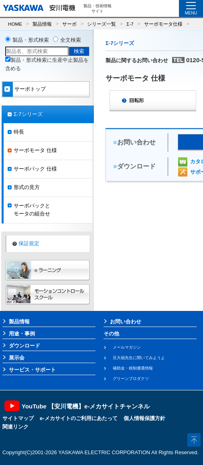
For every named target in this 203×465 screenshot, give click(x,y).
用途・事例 (22, 334)
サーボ (69, 23)
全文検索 (70, 40)
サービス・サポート (32, 370)
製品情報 (42, 23)
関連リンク (15, 427)
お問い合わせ (125, 322)
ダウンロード (24, 346)
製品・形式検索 (30, 40)
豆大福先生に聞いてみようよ (139, 357)
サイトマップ (18, 418)
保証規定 (28, 243)
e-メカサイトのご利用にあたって (79, 418)
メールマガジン (127, 347)
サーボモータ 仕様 (35, 150)
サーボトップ (30, 89)
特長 (19, 132)
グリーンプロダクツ (131, 378)
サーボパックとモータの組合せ (32, 210)
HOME (15, 23)
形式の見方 (27, 187)
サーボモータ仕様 (163, 23)
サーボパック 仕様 (35, 169)
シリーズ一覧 (101, 23)
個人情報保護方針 (144, 418)
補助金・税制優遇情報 (133, 368)
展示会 (16, 358)
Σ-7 (130, 23)
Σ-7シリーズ (28, 114)
